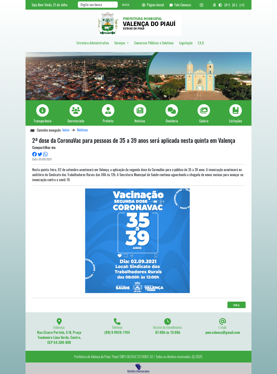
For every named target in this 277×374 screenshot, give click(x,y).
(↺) (242, 4)
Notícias (82, 129)
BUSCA (125, 4)
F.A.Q (201, 42)
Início (65, 129)
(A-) (234, 4)
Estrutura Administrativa (93, 42)
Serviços (120, 42)
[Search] (98, 4)
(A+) (227, 4)
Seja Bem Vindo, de (49, 4)
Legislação (185, 42)
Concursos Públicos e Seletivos (154, 42)
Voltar (236, 305)
